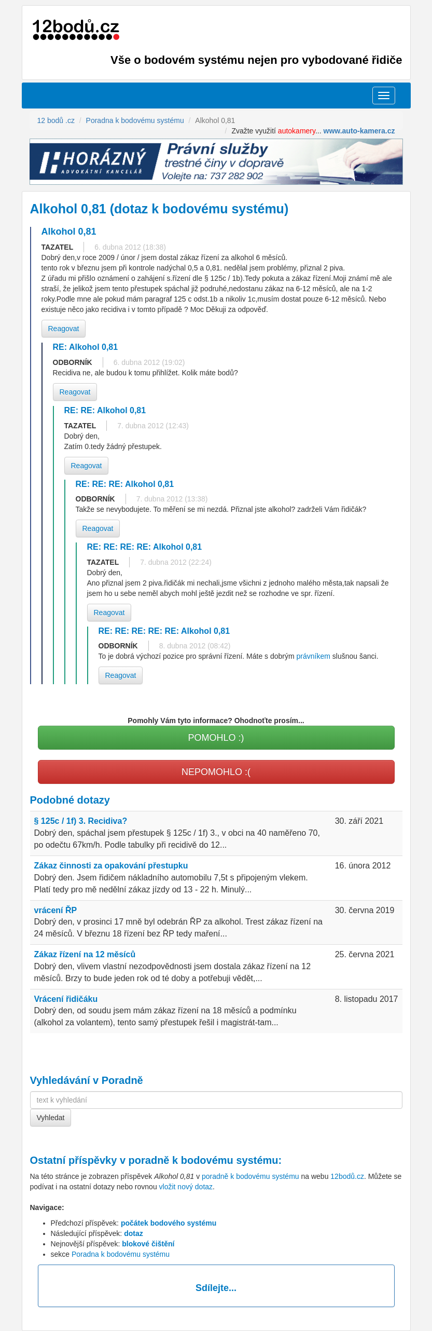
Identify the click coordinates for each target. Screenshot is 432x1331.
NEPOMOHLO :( (216, 772)
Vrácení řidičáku (66, 999)
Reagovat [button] (63, 328)
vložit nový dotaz (186, 1187)
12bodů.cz (347, 1176)
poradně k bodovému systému (203, 1160)
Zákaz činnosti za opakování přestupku (111, 865)
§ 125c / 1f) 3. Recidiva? (81, 821)
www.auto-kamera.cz (359, 131)
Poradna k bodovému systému (121, 1254)
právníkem (313, 656)
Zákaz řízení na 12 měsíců (85, 954)
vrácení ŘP (55, 910)
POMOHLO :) (216, 737)
